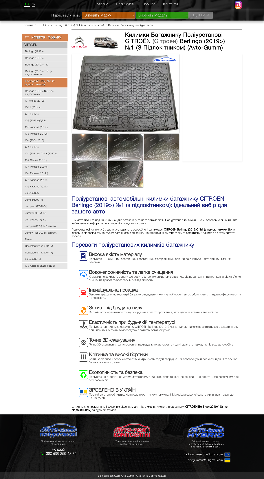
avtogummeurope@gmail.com (204, 454)
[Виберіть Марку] (108, 15)
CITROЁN (44, 25)
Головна (102, 4)
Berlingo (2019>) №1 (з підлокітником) (79, 25)
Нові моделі (125, 4)
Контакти (170, 4)
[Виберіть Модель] (162, 15)
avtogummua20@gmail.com (205, 460)
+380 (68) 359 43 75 (60, 453)
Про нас (148, 4)
